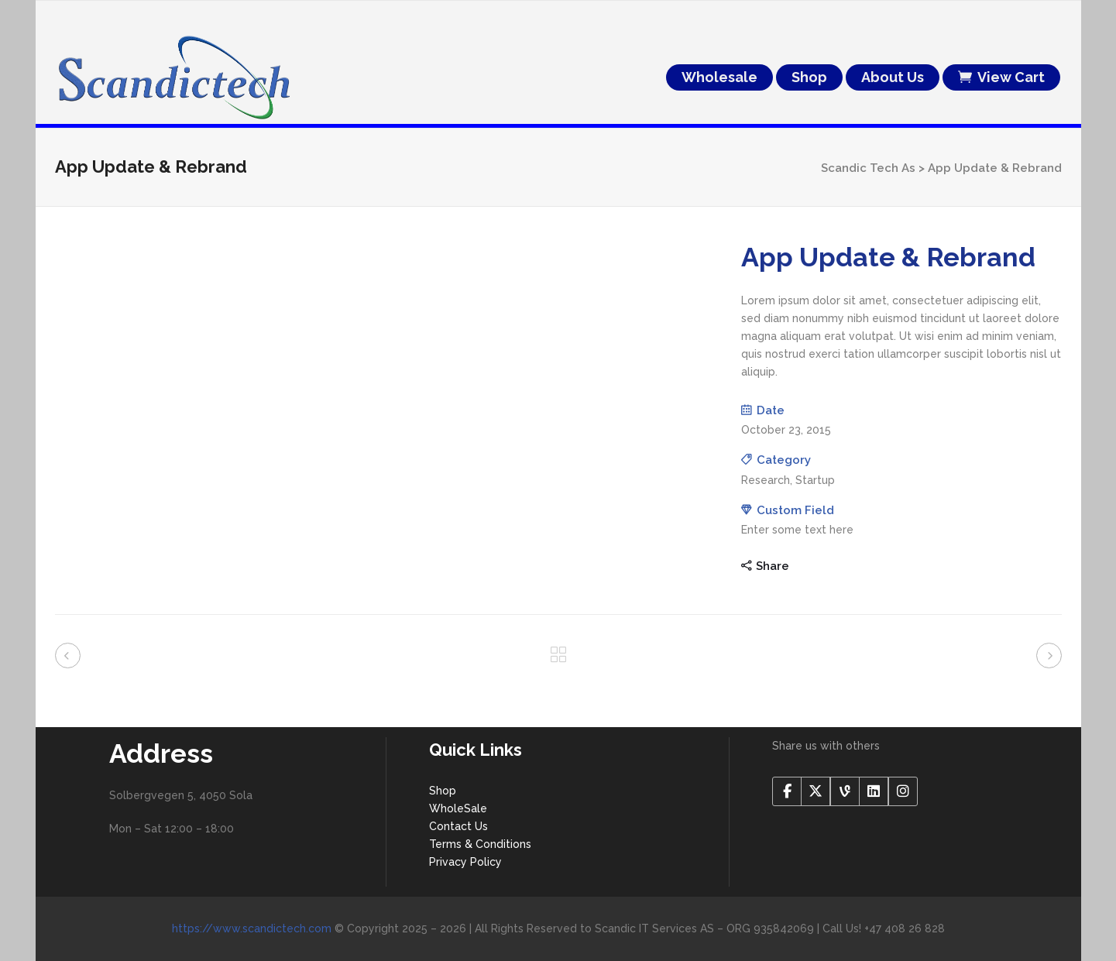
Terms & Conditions (480, 844)
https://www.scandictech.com (251, 928)
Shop (442, 790)
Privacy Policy (465, 862)
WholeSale (458, 808)
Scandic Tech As (868, 168)
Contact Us (458, 826)
